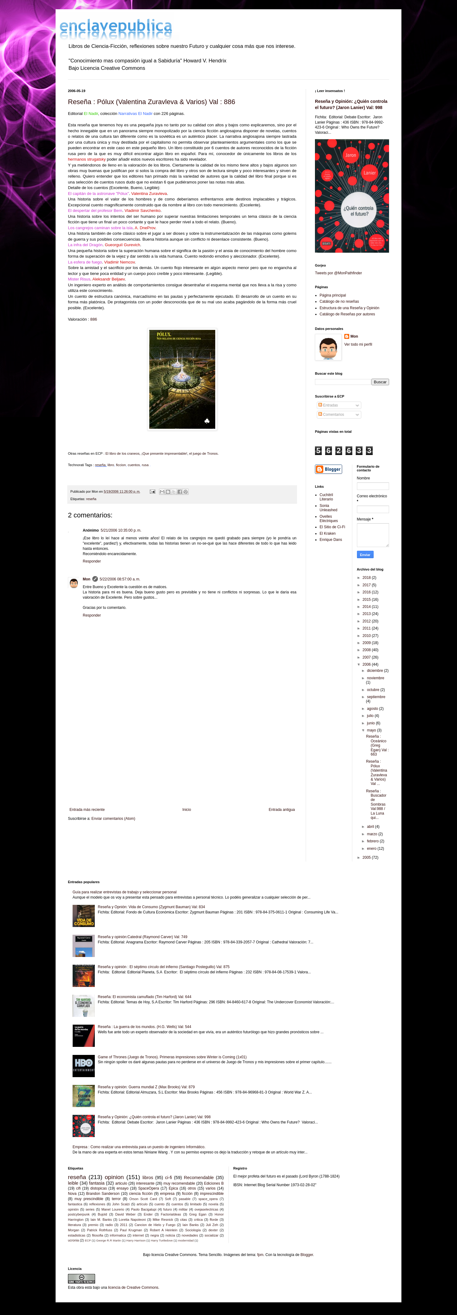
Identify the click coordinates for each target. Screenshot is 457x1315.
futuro (167, 1209)
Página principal (333, 295)
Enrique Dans (331, 539)
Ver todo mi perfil (358, 344)
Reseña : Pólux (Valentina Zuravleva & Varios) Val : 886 (151, 102)
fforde (214, 1219)
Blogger (306, 1255)
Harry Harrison (135, 1240)
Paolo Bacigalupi (143, 1209)
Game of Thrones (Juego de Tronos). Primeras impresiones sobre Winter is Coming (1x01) (172, 1057)
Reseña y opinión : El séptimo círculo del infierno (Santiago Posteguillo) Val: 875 (164, 967)
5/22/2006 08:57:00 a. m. (120, 579)
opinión (73, 1209)
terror (116, 1199)
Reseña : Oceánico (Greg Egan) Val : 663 (377, 745)
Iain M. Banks (101, 1219)
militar (183, 1209)
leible (73, 1183)
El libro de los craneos (122, 453)
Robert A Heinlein (163, 1230)
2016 (367, 592)
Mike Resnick (163, 1219)
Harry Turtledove (162, 1240)
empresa (167, 1193)
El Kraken (328, 533)
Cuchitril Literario (326, 497)
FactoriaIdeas (171, 1214)
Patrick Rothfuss (99, 1230)
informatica (118, 1235)
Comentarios (331, 414)
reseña (100, 465)
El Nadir (91, 113)
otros (192, 1188)
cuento (159, 1204)
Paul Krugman (131, 1230)
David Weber (125, 1214)
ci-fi (168, 1177)
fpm (260, 1255)
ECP (88, 1240)
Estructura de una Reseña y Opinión (349, 308)
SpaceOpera (148, 1188)
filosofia (97, 1235)
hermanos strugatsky (87, 159)
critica (198, 1219)
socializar (211, 1235)
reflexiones (97, 1204)
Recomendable (199, 1177)
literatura (74, 1225)
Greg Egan (198, 1214)
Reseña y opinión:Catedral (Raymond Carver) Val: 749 (142, 937)
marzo (372, 834)
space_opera (208, 1199)
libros (148, 1177)
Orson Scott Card (143, 1199)
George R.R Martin (108, 1240)
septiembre (376, 697)
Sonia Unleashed (328, 508)
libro (110, 465)
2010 (367, 636)
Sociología (193, 1230)
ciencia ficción (141, 1193)
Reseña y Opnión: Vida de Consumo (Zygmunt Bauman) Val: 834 (151, 907)
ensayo (122, 1188)
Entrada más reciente (87, 809)
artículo (142, 1204)
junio (371, 723)
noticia (170, 1235)
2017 (367, 585)
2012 (367, 621)
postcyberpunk (79, 1214)
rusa (145, 465)
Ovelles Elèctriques (329, 518)
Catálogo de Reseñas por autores (347, 314)
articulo (121, 1183)
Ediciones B (214, 1183)
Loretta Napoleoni (132, 1219)
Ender (148, 1214)
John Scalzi (121, 1204)
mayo (372, 730)
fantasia (96, 1183)
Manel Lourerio (112, 1209)
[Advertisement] (182, 756)
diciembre (375, 670)
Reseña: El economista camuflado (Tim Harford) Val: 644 (144, 997)
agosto (373, 708)
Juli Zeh (212, 1225)
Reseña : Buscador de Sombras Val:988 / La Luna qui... (376, 804)
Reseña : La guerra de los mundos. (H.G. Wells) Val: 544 (144, 1027)
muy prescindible (88, 1199)
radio (109, 1225)
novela (213, 1204)
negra (154, 1235)
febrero (373, 841)
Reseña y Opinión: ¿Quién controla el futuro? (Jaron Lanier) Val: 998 (154, 1117)
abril (371, 826)
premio (93, 1225)
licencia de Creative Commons (133, 1287)
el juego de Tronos (203, 453)
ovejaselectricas (206, 1209)
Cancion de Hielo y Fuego (155, 1225)
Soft (168, 1199)
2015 (367, 599)
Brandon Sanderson (102, 1193)
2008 (367, 650)
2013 (367, 614)
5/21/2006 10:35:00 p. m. (121, 530)
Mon (86, 579)
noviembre (375, 678)
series (90, 1209)
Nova (72, 1193)
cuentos (134, 465)
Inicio (186, 809)
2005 (367, 857)
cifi (78, 1188)
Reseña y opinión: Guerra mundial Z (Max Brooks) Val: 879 (146, 1087)
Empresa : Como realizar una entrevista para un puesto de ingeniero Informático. (139, 1147)
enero (372, 848)
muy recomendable (179, 1183)
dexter (213, 1230)
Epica (173, 1188)
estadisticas (76, 1235)
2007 (367, 657)
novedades (190, 1235)
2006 (367, 664)
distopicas (98, 1188)
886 (93, 319)
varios (211, 1188)
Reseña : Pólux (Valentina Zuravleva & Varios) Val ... (376, 772)
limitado (195, 1204)
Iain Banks (190, 1225)
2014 (367, 607)
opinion (114, 1177)
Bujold (102, 1214)
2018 (367, 577)
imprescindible (212, 1193)
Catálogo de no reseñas (339, 301)
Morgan (73, 1230)
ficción (187, 1193)
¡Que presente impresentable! (164, 453)
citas (183, 1219)
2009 (367, 643)
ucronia (73, 1240)
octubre (373, 690)
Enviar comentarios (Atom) (113, 818)
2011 (367, 628)
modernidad (186, 1240)
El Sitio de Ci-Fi (332, 527)
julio (371, 716)
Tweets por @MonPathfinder (338, 273)
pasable (185, 1199)
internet (138, 1235)
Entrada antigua (282, 809)
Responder (92, 561)
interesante (145, 1183)
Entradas (328, 405)
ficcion (121, 465)
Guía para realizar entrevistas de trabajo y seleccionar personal (125, 892)
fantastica (75, 1204)
